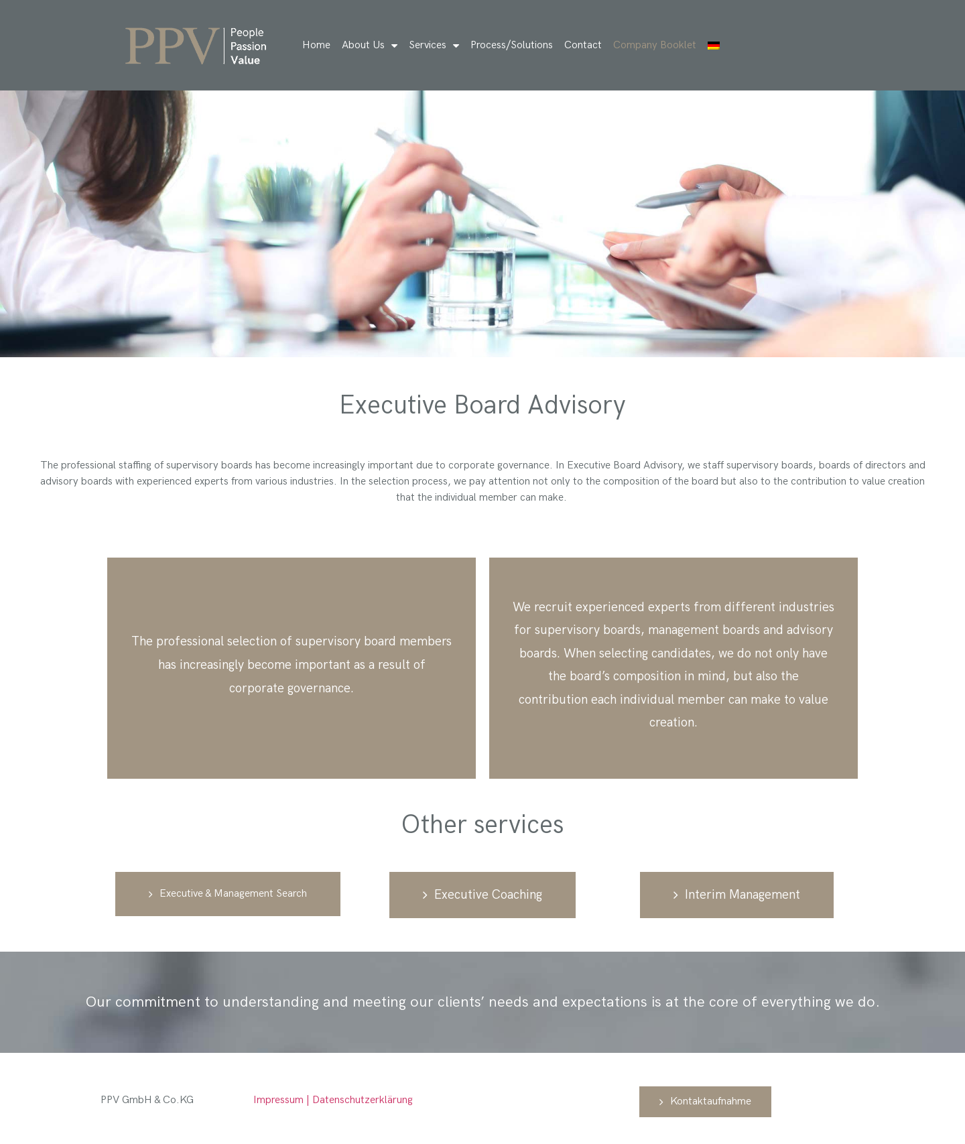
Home (316, 45)
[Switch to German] (713, 45)
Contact (583, 45)
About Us (369, 46)
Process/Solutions (511, 45)
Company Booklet (654, 45)
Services (434, 46)
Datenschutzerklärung (362, 1100)
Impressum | (282, 1100)
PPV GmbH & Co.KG (148, 1100)
